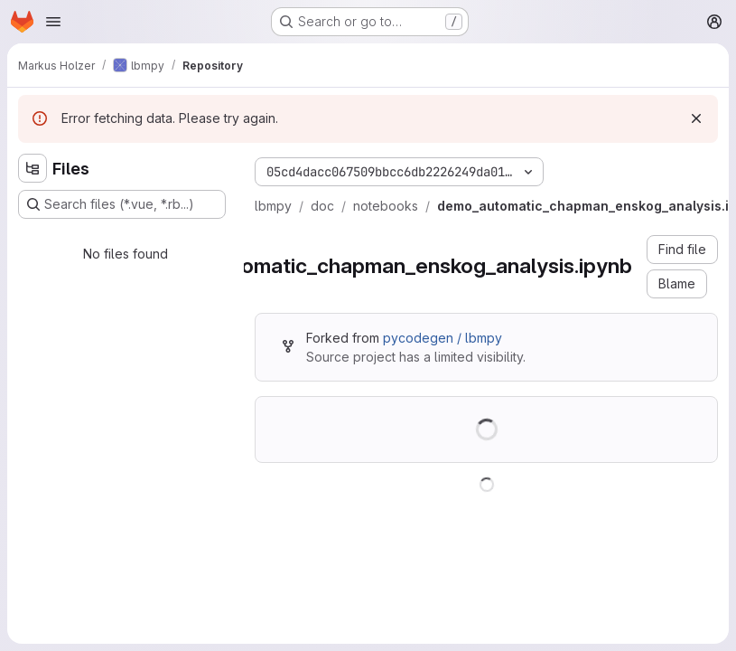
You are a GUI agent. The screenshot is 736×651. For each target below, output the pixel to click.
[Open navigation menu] (53, 21)
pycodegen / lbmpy (442, 337)
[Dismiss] (696, 118)
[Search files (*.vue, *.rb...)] (122, 204)
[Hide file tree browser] (32, 168)
